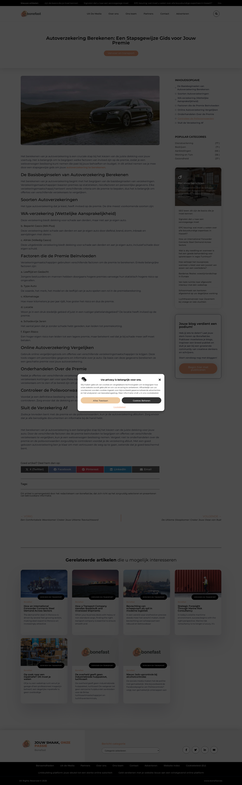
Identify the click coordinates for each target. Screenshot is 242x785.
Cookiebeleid (119, 407)
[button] (159, 379)
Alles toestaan (100, 400)
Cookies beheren (141, 400)
